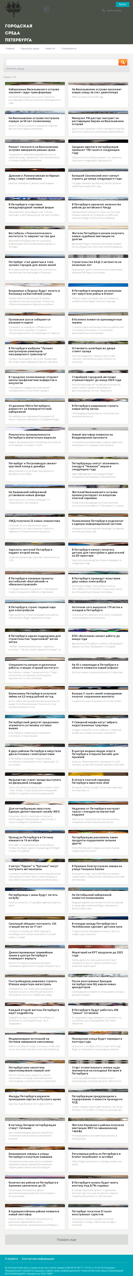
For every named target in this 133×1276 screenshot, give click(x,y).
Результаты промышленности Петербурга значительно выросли (32, 436)
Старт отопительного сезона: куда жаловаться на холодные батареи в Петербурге (97, 1070)
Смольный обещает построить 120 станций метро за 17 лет (32, 925)
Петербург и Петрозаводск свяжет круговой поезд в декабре (33, 465)
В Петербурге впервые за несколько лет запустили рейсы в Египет (97, 292)
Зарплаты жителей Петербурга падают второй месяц (30, 551)
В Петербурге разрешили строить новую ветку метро (95, 407)
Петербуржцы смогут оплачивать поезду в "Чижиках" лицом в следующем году (95, 466)
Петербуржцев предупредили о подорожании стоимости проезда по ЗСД (97, 1099)
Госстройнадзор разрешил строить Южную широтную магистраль (33, 983)
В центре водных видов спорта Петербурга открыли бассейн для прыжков (95, 754)
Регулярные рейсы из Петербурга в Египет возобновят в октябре (96, 1155)
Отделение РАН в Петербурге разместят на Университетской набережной (30, 408)
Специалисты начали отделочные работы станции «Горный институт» (34, 666)
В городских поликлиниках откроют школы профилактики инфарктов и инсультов (33, 379)
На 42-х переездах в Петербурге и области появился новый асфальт (95, 666)
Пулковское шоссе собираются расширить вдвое (30, 321)
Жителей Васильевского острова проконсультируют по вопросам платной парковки (94, 495)
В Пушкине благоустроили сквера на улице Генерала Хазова (97, 868)
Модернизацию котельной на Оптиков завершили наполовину (31, 1040)
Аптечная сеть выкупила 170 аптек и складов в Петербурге (97, 609)
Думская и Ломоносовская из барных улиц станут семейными (34, 177)
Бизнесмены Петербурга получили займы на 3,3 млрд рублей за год (32, 695)
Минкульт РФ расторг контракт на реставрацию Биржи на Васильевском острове (98, 121)
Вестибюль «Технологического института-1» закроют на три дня (32, 235)
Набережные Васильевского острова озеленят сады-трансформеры (34, 91)
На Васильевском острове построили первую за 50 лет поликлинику (34, 120)
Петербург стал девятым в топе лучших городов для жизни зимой (32, 263)
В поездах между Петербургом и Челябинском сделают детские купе (97, 925)
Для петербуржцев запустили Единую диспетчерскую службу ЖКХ (34, 810)
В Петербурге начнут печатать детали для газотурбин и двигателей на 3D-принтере (98, 552)
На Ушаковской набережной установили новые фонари (28, 494)
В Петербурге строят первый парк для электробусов (32, 609)
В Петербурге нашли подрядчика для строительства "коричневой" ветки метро (35, 638)
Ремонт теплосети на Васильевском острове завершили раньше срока (33, 148)
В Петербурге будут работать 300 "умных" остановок (95, 1011)
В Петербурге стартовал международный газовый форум (31, 206)
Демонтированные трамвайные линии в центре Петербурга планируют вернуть (31, 955)
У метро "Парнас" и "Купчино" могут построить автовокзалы (33, 868)
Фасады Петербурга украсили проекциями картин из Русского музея (35, 1098)
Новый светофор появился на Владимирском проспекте (92, 436)
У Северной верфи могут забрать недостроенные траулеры (94, 724)
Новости (50, 48)
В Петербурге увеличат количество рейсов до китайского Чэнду (96, 206)
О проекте (11, 1258)
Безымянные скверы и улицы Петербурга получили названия (30, 1155)
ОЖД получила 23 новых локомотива (34, 520)
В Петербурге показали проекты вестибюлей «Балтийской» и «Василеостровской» (31, 581)
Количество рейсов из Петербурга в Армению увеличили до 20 (33, 1184)
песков (20, 68)
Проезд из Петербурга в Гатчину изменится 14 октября (31, 839)
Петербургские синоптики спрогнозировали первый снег (29, 1069)
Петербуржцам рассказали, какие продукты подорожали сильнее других (95, 840)
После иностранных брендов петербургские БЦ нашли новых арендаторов (94, 984)
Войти (122, 4)
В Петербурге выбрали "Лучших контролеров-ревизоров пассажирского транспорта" (31, 351)
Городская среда (30, 48)
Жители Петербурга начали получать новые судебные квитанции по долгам (98, 236)
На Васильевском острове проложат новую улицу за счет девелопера (97, 91)
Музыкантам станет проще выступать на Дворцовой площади (35, 781)
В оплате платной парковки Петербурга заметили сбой (91, 781)
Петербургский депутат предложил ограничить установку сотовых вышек (34, 725)
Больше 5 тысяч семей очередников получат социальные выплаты (97, 695)
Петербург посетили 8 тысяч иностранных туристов (92, 1213)
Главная (10, 48)
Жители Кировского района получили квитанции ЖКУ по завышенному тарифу (98, 1128)
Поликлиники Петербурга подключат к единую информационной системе (98, 522)
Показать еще (66, 1239)
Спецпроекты (68, 48)
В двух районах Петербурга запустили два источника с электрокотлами (35, 752)
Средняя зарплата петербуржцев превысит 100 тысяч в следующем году (96, 149)
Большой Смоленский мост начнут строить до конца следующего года (97, 177)
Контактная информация (38, 1258)
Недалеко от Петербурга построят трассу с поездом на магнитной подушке (96, 811)
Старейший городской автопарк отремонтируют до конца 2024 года (96, 378)
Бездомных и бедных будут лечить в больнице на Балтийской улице (34, 292)
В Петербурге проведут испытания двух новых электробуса (96, 580)
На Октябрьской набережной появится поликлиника (92, 896)
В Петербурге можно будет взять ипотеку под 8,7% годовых (95, 1184)
